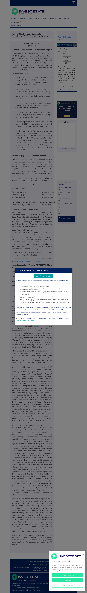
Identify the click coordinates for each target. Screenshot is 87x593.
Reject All (67, 580)
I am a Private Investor (43, 276)
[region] (67, 571)
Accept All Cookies (67, 575)
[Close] (83, 554)
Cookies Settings (67, 585)
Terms (32, 320)
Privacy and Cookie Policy (22, 320)
